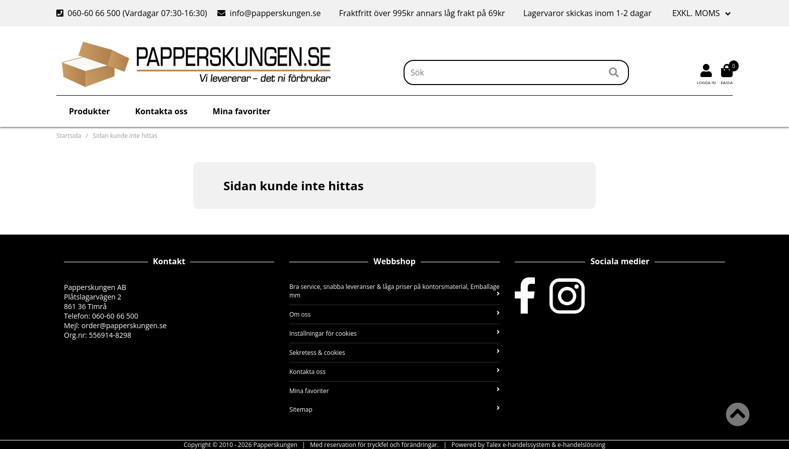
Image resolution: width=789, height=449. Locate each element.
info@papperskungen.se (269, 13)
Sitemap (394, 409)
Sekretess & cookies (394, 352)
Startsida (68, 135)
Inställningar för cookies (394, 333)
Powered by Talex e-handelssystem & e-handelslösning (528, 444)
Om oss (394, 314)
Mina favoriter (242, 111)
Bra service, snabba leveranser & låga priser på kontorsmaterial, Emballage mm (394, 291)
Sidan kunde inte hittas (125, 135)
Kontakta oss (161, 111)
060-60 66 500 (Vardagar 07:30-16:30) (132, 13)
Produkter (89, 111)
